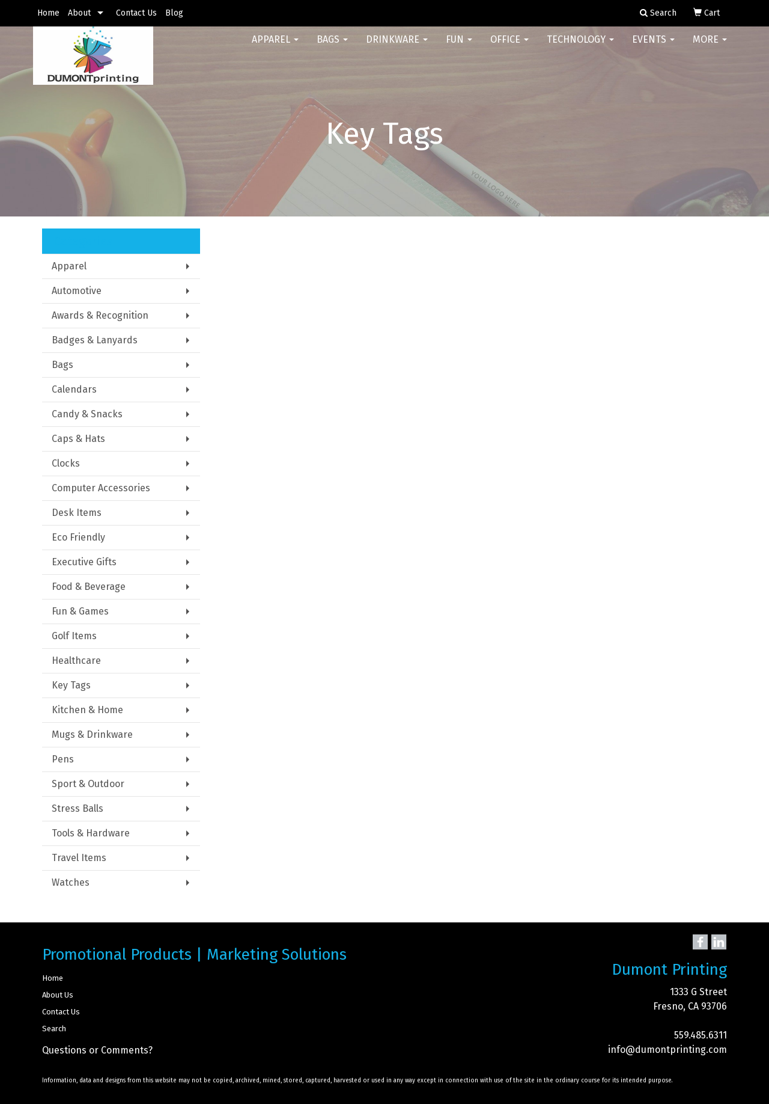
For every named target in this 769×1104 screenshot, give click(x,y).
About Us (57, 994)
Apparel (275, 48)
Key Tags (71, 685)
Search (54, 1028)
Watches (71, 882)
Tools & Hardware (91, 833)
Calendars (74, 389)
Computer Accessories (101, 488)
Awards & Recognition (100, 315)
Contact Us (136, 13)
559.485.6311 (700, 1035)
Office (509, 48)
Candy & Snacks (87, 414)
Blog (174, 13)
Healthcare (76, 660)
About (79, 13)
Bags (332, 48)
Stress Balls (77, 808)
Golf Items (74, 636)
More (710, 48)
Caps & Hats (78, 438)
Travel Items (79, 857)
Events (653, 48)
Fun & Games (80, 611)
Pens (63, 759)
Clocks (66, 463)
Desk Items (77, 512)
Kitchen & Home (87, 710)
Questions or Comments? (97, 1050)
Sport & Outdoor (88, 784)
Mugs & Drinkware (92, 734)
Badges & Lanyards (95, 340)
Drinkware (397, 48)
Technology (580, 48)
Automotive (77, 290)
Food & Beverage (89, 586)
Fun (459, 48)
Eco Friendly (78, 537)
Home (48, 13)
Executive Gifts (84, 562)
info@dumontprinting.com (667, 1049)
